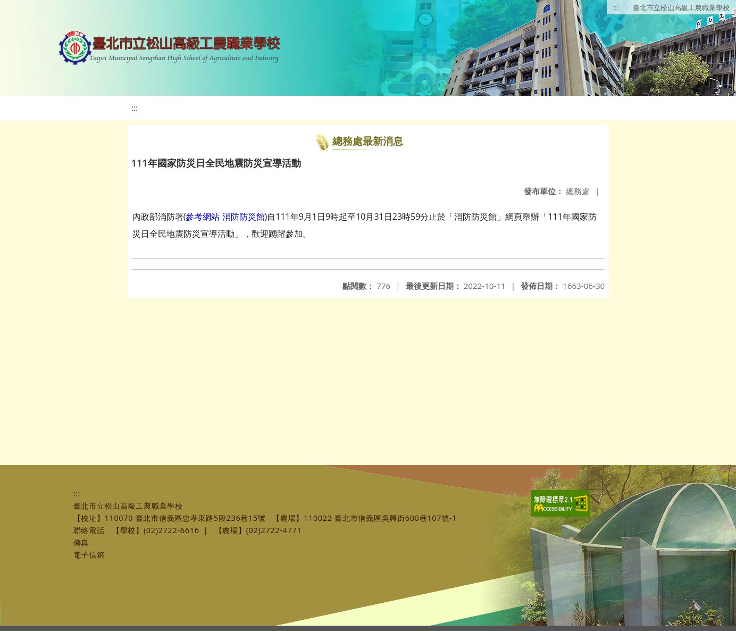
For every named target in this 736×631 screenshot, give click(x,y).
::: (615, 7)
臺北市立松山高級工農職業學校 (681, 7)
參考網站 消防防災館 (225, 216)
